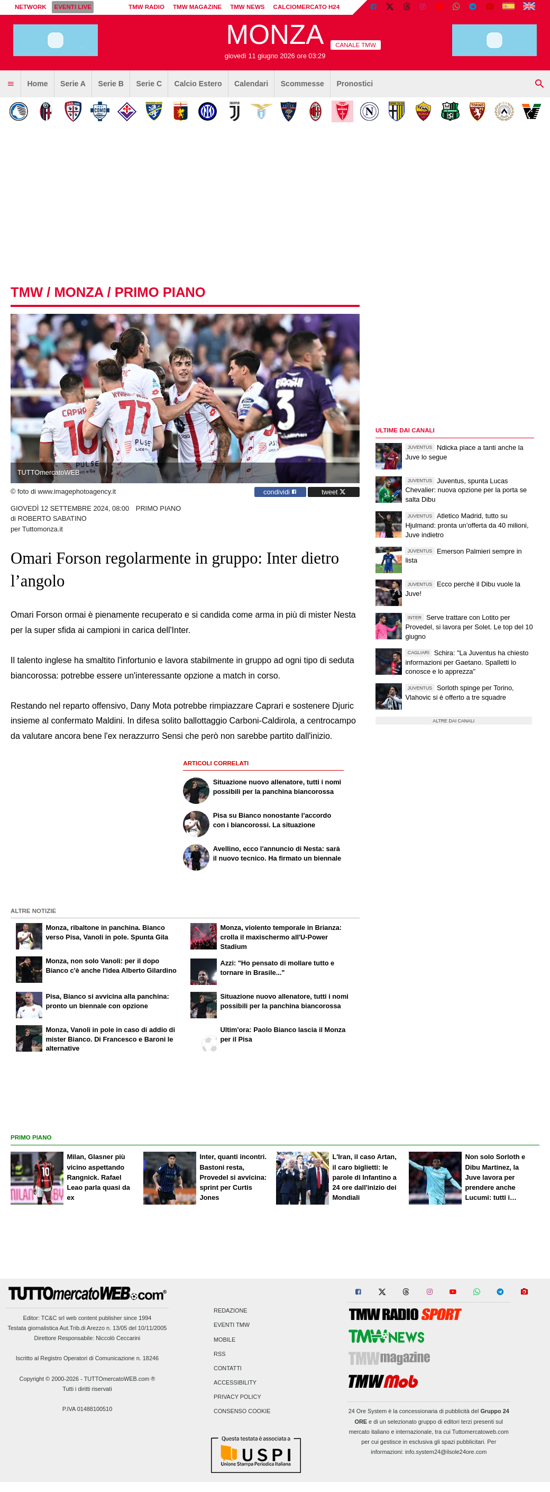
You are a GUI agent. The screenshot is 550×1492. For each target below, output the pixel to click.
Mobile (224, 1339)
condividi (280, 492)
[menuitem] (11, 84)
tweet (334, 492)
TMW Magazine (197, 7)
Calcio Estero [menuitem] (198, 83)
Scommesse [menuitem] (302, 83)
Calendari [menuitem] (251, 83)
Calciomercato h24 (306, 7)
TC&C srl (53, 1318)
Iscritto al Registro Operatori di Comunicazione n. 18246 (87, 1358)
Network (31, 7)
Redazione (230, 1311)
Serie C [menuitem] (149, 83)
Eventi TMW (232, 1325)
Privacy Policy (237, 1397)
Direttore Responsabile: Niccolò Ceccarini (87, 1338)
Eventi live (72, 7)
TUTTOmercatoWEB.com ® (119, 1379)
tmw (27, 292)
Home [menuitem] (37, 83)
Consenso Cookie (242, 1411)
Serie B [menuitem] (111, 83)
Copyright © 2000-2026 (49, 1379)
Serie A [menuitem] (73, 83)
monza (78, 292)
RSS (219, 1354)
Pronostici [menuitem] (354, 83)
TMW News (247, 7)
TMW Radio (146, 7)
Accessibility (235, 1383)
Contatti (228, 1368)
